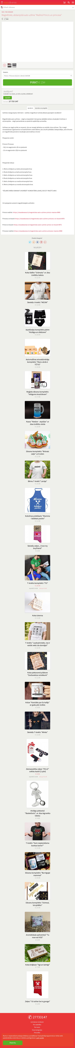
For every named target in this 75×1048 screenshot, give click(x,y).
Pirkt (37, 82)
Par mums (37, 1027)
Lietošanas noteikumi (37, 1022)
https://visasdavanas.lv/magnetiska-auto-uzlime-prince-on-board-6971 (38, 225)
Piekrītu (13, 1043)
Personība (37, 1033)
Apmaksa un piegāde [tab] (41, 108)
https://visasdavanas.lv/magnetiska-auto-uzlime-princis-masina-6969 (36, 212)
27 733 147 (13, 101)
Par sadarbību (37, 1025)
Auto (3, 12)
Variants (5, 72)
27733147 (40, 1017)
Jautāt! (7, 98)
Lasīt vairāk (40, 1038)
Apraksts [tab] (30, 108)
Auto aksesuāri (9, 12)
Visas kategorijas (37, 1030)
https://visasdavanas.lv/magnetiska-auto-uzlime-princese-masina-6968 (38, 231)
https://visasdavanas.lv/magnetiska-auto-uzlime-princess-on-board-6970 (39, 219)
